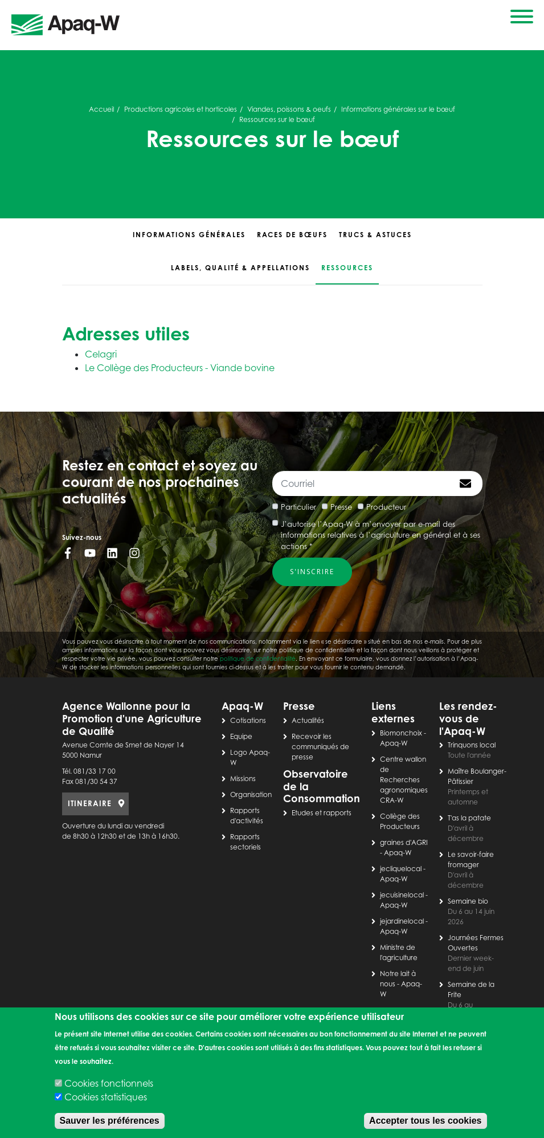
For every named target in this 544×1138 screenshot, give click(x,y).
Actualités (308, 720)
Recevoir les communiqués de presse (320, 746)
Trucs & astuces (375, 234)
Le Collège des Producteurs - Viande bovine (180, 367)
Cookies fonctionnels (108, 1083)
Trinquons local (472, 745)
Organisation (251, 794)
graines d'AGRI (404, 842)
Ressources (347, 267)
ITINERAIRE (90, 803)
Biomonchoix (401, 733)
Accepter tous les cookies (425, 1120)
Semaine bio (468, 901)
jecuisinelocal (402, 895)
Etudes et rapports (321, 812)
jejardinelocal (402, 921)
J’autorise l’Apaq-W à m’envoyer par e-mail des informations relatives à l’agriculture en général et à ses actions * (380, 535)
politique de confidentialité (258, 658)
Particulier (298, 506)
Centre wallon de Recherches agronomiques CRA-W (404, 779)
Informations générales (189, 234)
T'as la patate (469, 818)
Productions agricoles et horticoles (180, 109)
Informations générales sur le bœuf (398, 109)
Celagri (101, 354)
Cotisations (248, 720)
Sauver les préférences (109, 1120)
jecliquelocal (401, 868)
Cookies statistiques (105, 1097)
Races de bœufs (292, 234)
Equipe (241, 736)
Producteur (386, 506)
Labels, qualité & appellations (240, 267)
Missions (243, 778)
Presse (341, 506)
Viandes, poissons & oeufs (289, 109)
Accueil (101, 109)
